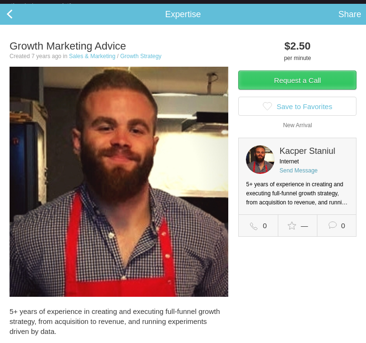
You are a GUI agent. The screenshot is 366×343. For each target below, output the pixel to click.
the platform (51, 5)
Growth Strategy (141, 64)
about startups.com (328, 6)
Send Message (298, 178)
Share (349, 22)
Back (19, 21)
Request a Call (297, 88)
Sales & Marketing (92, 64)
